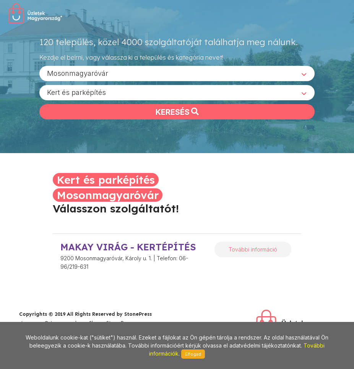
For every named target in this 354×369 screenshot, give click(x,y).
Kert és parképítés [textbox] (76, 92)
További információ (253, 249)
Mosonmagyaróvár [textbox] (77, 73)
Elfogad (193, 354)
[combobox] (177, 73)
